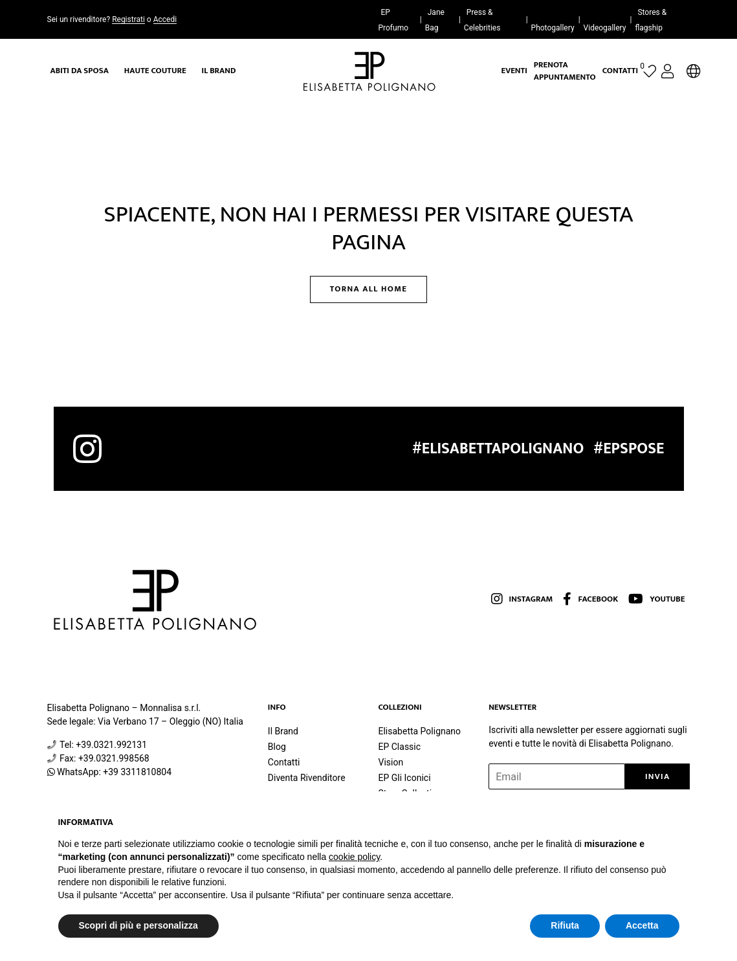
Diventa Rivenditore (307, 778)
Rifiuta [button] (565, 925)
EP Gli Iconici (404, 778)
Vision (390, 762)
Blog (277, 746)
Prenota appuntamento (565, 71)
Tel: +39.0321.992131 (103, 745)
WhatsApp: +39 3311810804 (114, 772)
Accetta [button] (642, 925)
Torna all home (369, 289)
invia (657, 776)
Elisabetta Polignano (419, 731)
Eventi (514, 70)
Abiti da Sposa (79, 70)
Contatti (620, 70)
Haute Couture (155, 70)
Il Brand (219, 70)
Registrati (128, 19)
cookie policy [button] (354, 857)
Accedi (165, 19)
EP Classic (399, 746)
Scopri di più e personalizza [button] (138, 925)
